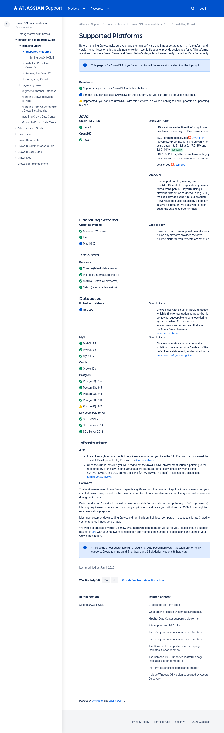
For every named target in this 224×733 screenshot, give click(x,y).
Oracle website (145, 460)
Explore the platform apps (164, 604)
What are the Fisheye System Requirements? (175, 611)
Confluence (98, 700)
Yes (106, 580)
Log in (203, 8)
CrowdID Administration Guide (36, 146)
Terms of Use (162, 721)
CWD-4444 (196, 137)
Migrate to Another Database (39, 91)
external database (167, 333)
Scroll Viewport (116, 700)
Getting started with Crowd (34, 34)
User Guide (24, 134)
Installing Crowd (31, 45)
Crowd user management (33, 163)
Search (193, 9)
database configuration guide (174, 355)
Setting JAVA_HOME (41, 57)
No (114, 580)
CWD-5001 (179, 164)
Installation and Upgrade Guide (36, 39)
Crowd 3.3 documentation (31, 23)
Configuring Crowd (36, 79)
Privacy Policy (140, 721)
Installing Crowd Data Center (39, 116)
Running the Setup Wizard (40, 73)
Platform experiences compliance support (174, 667)
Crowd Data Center (29, 140)
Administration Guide (30, 128)
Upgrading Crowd (32, 85)
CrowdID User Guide (30, 151)
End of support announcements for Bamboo (175, 632)
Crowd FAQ (24, 157)
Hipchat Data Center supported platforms (174, 618)
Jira (94, 531)
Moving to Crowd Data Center (39, 122)
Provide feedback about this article (143, 580)
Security (180, 721)
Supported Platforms (38, 51)
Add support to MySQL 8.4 (164, 625)
